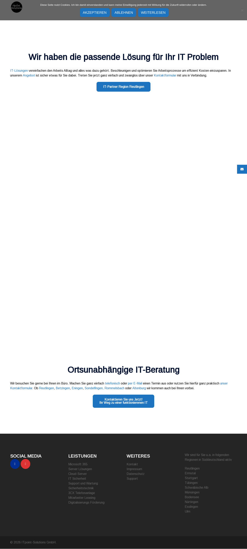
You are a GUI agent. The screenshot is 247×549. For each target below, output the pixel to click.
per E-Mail (135, 383)
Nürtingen (191, 502)
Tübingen (191, 483)
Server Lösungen (80, 469)
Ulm (187, 511)
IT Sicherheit (77, 478)
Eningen (77, 388)
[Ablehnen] (242, 10)
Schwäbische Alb (196, 487)
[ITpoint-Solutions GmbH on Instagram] (25, 464)
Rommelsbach (115, 388)
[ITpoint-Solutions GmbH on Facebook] (15, 464)
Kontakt (132, 464)
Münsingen (192, 492)
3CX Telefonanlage (81, 493)
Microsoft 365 (78, 464)
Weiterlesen (157, 12)
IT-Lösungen (19, 70)
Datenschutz (135, 474)
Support (132, 478)
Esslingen (191, 507)
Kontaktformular (165, 75)
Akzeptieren (91, 12)
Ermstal (190, 473)
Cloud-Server (77, 474)
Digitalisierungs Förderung (86, 502)
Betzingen (63, 388)
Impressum (134, 469)
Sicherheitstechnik (81, 488)
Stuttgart (191, 478)
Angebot (29, 75)
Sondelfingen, (94, 388)
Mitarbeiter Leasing (81, 498)
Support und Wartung (83, 483)
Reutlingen (46, 388)
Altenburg (139, 388)
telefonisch (112, 383)
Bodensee (192, 497)
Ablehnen (124, 12)
